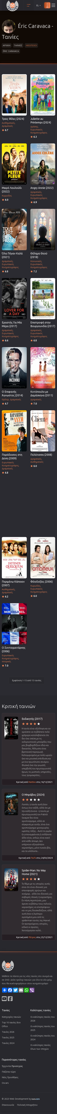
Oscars (5, 1082)
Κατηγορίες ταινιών (11, 1016)
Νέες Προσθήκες (10, 1077)
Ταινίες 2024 (8, 1043)
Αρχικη (6, 45)
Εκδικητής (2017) (32, 718)
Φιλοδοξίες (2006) (41, 581)
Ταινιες (18, 45)
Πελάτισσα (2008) (41, 454)
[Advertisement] (28, 504)
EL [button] (38, 5)
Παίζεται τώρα (9, 1071)
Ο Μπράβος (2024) (33, 794)
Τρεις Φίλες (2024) (13, 118)
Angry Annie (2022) (42, 187)
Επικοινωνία (8, 1104)
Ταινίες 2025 (8, 1037)
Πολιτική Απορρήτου (27, 1104)
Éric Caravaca (11, 51)
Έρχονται (12, 1066)
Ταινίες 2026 (8, 1031)
